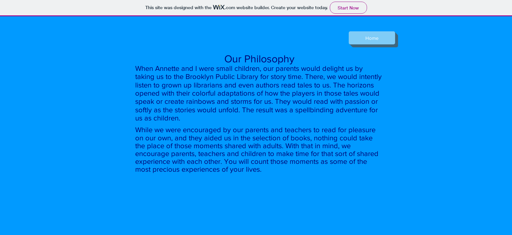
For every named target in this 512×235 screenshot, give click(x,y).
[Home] (372, 37)
